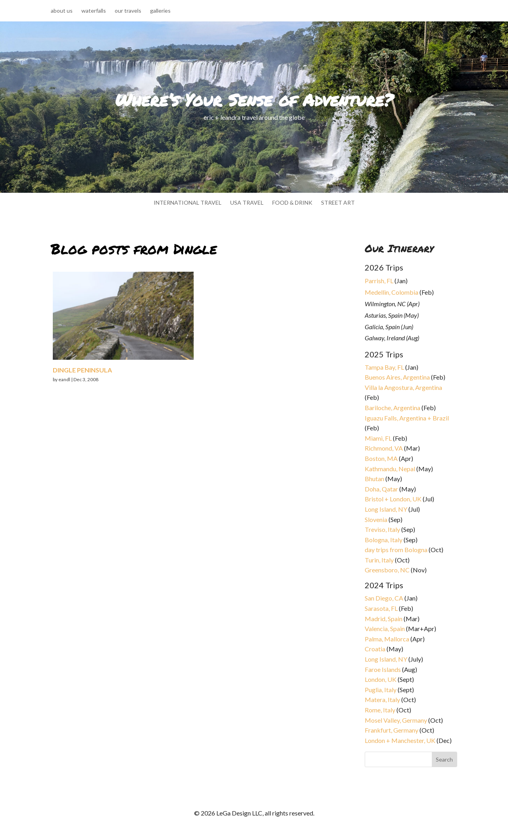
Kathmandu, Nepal (390, 468)
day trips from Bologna (396, 549)
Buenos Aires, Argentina (397, 377)
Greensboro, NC (387, 570)
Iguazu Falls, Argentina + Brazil (407, 418)
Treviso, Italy (382, 529)
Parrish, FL (379, 280)
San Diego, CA (384, 598)
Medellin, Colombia (391, 292)
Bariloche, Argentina (392, 407)
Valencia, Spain (385, 628)
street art (338, 203)
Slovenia (376, 519)
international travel (187, 203)
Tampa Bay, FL (384, 367)
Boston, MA (381, 458)
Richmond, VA (384, 448)
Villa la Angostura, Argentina (403, 387)
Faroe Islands (383, 669)
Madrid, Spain (383, 618)
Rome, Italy (380, 710)
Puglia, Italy (380, 689)
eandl (64, 379)
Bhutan (374, 478)
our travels (128, 11)
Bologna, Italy (383, 539)
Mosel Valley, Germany (396, 720)
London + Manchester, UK (401, 740)
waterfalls (93, 11)
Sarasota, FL (381, 608)
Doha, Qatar (381, 489)
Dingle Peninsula (82, 370)
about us (62, 11)
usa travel (247, 203)
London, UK (380, 679)
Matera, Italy (382, 699)
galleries (160, 11)
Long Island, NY (386, 509)
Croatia (375, 648)
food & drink (292, 203)
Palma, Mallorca (387, 639)
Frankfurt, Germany (391, 730)
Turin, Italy (379, 560)
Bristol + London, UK (393, 499)
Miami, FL (378, 438)
